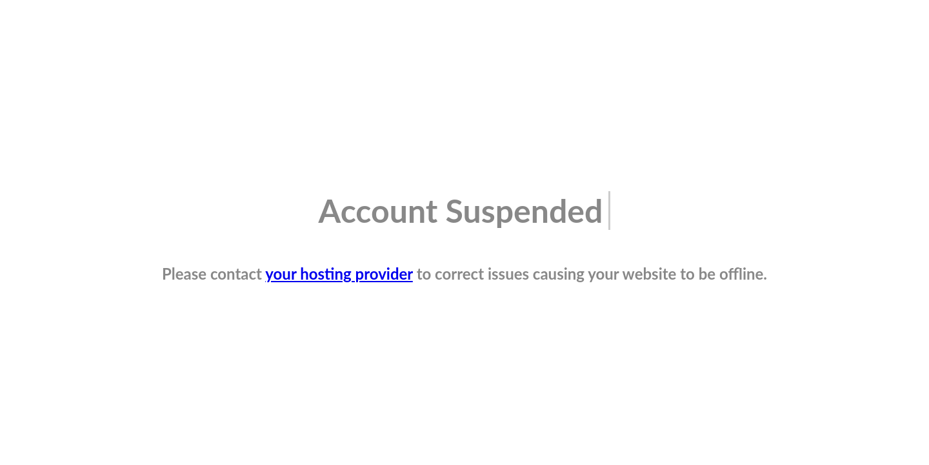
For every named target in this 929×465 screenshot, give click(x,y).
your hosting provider (339, 273)
